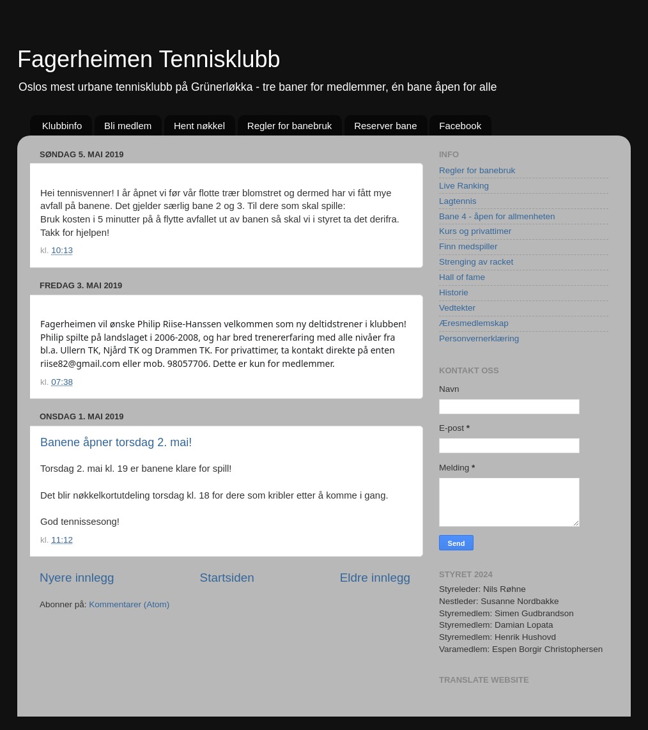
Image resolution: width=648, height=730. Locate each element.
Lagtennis (458, 201)
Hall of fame (462, 277)
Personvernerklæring (479, 338)
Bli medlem (127, 125)
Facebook (460, 125)
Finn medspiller (468, 246)
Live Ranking (464, 185)
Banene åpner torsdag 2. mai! (116, 442)
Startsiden (227, 577)
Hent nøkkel (199, 125)
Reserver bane (385, 125)
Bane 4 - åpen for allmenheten (497, 216)
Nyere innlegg (77, 577)
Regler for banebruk (289, 125)
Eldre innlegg (375, 577)
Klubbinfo (62, 125)
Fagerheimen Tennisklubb (149, 59)
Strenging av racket (476, 262)
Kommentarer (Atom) (129, 604)
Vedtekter (457, 308)
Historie (453, 292)
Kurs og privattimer (475, 231)
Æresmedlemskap (474, 323)
